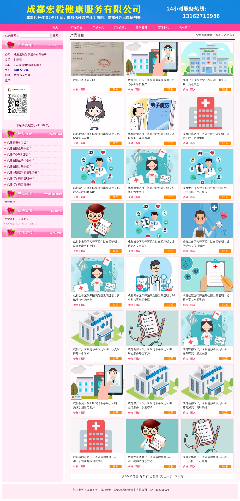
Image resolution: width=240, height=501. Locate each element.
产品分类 (98, 27)
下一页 (179, 476)
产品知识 (120, 27)
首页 (55, 27)
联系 (115, 89)
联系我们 (185, 27)
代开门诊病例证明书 (19, 178)
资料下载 (163, 27)
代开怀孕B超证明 (17, 154)
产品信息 (77, 27)
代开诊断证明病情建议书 (22, 172)
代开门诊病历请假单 (19, 184)
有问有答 (141, 27)
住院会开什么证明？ (16, 219)
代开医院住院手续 (18, 148)
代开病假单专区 (16, 142)
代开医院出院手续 (18, 166)
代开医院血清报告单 (19, 160)
